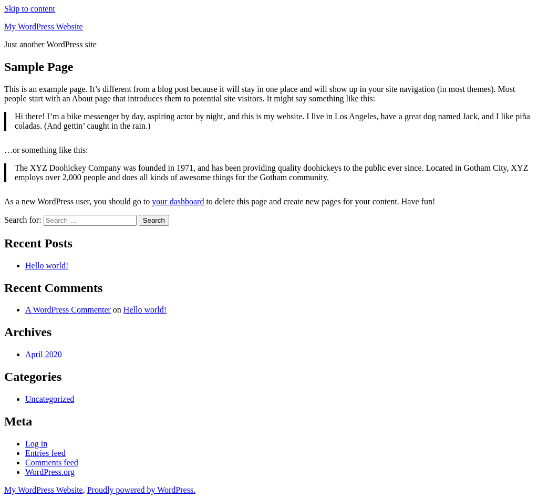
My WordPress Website (43, 26)
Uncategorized (49, 398)
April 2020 (43, 354)
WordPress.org (50, 471)
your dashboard (178, 201)
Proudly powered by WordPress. (141, 489)
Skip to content (29, 8)
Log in (36, 443)
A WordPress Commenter (68, 309)
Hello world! (46, 265)
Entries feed (45, 453)
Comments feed (51, 462)
